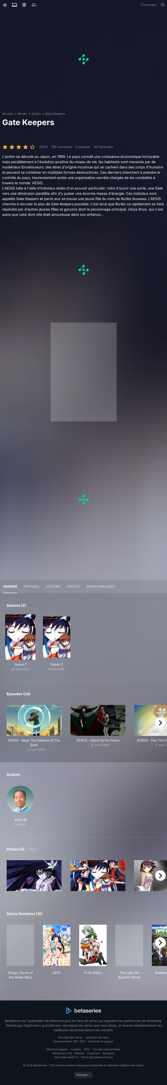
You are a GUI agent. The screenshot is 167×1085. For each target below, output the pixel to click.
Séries (22, 114)
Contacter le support (101, 1041)
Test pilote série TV (66, 1057)
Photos (73, 586)
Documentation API (65, 1041)
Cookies (76, 1049)
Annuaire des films (97, 1037)
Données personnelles (106, 1049)
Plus (32, 849)
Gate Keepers (55, 114)
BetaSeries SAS (62, 1053)
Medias (79, 1053)
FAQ (82, 1041)
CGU (87, 1049)
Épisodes (31, 586)
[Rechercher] (163, 5)
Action (36, 114)
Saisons (10, 586)
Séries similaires (100, 586)
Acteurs (53, 586)
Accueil (7, 114)
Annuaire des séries (70, 1037)
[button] (20, 806)
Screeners (93, 1053)
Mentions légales (57, 1049)
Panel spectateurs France (97, 1057)
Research (108, 1053)
